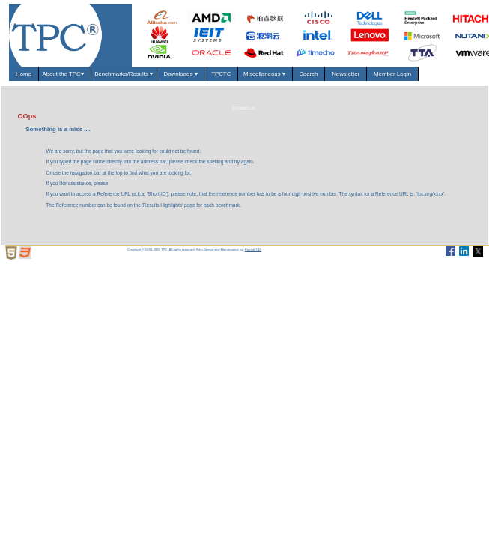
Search (308, 73)
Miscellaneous (265, 73)
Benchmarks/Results (123, 73)
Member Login (393, 73)
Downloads (180, 73)
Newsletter (346, 73)
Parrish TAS (253, 249)
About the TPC (64, 73)
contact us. (245, 107)
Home (24, 73)
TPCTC (221, 73)
